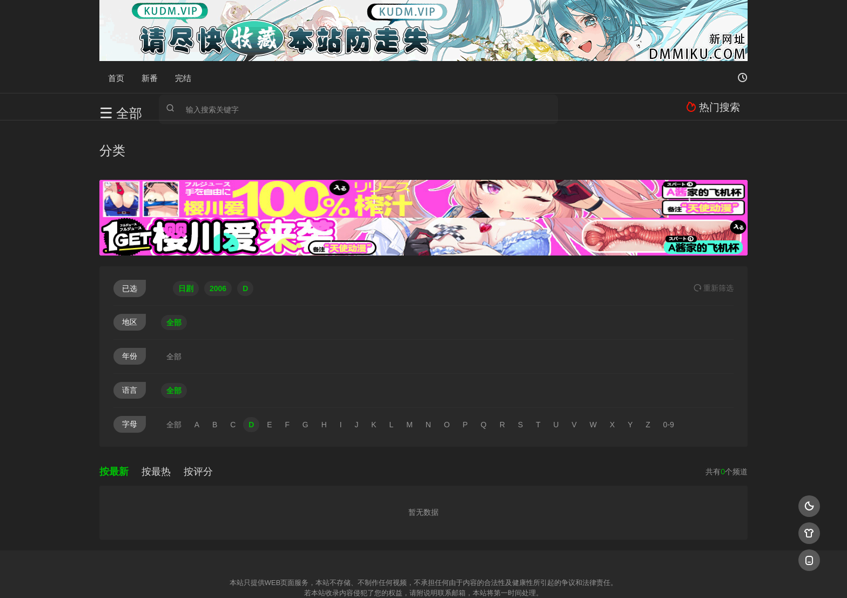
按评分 (198, 423)
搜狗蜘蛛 (423, 576)
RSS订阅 (292, 576)
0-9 (668, 376)
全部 (174, 274)
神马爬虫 (380, 576)
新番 (150, 77)
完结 (183, 77)
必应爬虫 (555, 576)
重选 (714, 239)
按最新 (114, 423)
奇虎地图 (467, 576)
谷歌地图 (511, 576)
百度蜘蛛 (336, 576)
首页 (116, 77)
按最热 (156, 423)
